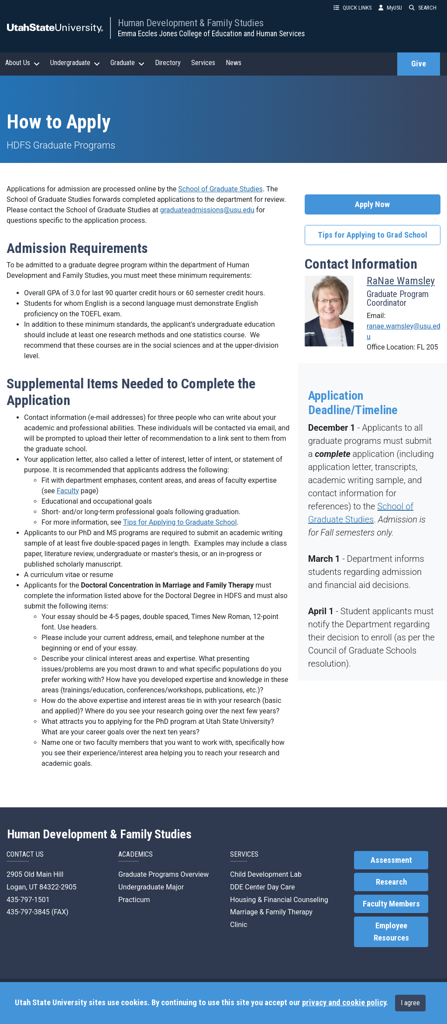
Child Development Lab (266, 874)
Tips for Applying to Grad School (372, 235)
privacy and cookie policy (344, 1002)
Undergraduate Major (151, 887)
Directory (168, 63)
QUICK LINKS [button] (352, 7)
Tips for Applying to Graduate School (180, 522)
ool (399, 506)
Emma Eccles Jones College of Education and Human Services (211, 33)
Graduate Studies (341, 519)
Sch (384, 506)
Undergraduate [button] (75, 63)
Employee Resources (391, 932)
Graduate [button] (127, 63)
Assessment (391, 860)
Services (203, 63)
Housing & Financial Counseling (279, 900)
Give (418, 64)
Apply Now (372, 204)
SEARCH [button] (423, 7)
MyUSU (390, 7)
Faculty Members (391, 904)
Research (391, 882)
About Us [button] (22, 63)
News (233, 63)
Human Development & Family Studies (191, 22)
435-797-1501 (28, 900)
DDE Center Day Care (262, 887)
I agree (410, 1003)
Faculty (68, 491)
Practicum (134, 900)
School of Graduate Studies (220, 189)
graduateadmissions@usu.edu (207, 210)
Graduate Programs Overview (163, 874)
